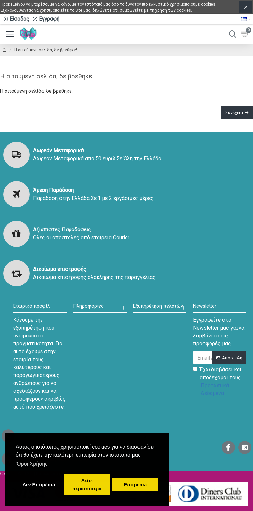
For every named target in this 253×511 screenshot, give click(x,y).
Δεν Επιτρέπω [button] (38, 484)
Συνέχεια (234, 112)
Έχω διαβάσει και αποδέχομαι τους (219, 381)
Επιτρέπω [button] (135, 484)
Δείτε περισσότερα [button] (87, 484)
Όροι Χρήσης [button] (32, 464)
